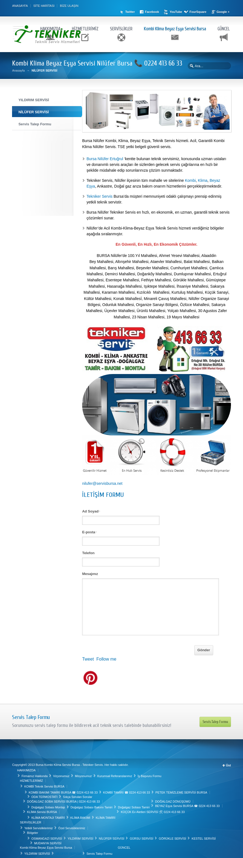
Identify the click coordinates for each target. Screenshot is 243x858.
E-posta (89, 530)
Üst (228, 763)
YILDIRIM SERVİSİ (81, 836)
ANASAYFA (20, 5)
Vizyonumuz (62, 774)
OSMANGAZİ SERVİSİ (47, 836)
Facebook (160, 5)
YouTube (184, 5)
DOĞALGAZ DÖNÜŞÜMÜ (173, 799)
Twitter (138, 5)
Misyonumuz (83, 774)
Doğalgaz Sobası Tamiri (134, 805)
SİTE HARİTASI (43, 5)
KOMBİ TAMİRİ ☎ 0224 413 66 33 (126, 790)
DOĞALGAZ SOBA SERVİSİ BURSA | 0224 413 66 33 (63, 799)
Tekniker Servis (99, 194)
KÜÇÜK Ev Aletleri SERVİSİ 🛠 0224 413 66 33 (153, 809)
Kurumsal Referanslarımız (115, 774)
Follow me (106, 657)
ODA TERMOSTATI (45, 795)
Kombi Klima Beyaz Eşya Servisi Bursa (175, 26)
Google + (139, 10)
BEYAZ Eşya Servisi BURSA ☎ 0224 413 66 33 (188, 804)
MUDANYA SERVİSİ (48, 841)
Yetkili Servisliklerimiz (39, 826)
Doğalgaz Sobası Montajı (48, 805)
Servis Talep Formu (215, 720)
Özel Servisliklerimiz (72, 826)
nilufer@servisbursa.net (102, 482)
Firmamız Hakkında (35, 774)
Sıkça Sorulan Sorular (78, 795)
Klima (202, 179)
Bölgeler (32, 830)
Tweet (88, 657)
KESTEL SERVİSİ (204, 836)
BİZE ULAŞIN (69, 5)
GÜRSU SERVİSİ (142, 836)
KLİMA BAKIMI (81, 815)
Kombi (190, 179)
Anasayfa (18, 68)
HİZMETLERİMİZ (85, 26)
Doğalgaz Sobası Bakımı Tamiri (92, 805)
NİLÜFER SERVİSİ (112, 836)
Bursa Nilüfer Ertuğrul (105, 157)
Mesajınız (90, 572)
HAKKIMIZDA (50, 26)
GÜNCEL (224, 26)
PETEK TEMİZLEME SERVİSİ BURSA (182, 790)
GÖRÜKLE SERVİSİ (173, 836)
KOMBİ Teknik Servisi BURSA (45, 784)
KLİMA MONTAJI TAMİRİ (48, 815)
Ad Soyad (91, 509)
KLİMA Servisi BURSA (42, 809)
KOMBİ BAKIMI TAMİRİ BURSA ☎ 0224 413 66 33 (63, 790)
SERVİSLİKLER (121, 26)
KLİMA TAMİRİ (106, 815)
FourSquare (206, 5)
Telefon (88, 551)
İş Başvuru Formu (150, 774)
